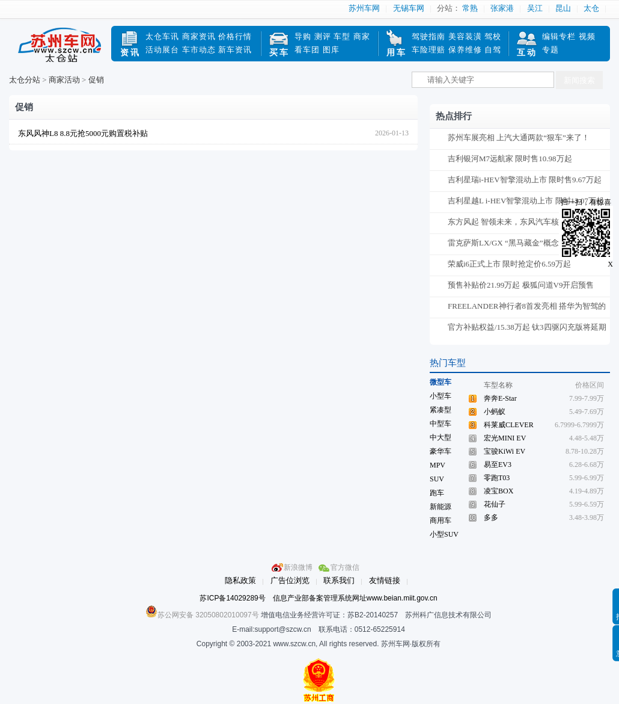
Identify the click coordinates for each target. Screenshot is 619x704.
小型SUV (444, 534)
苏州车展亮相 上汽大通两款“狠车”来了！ (519, 137)
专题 (550, 49)
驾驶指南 (428, 36)
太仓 (591, 8)
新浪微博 (298, 567)
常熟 (470, 8)
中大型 (440, 437)
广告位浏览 (290, 580)
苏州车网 (364, 8)
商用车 (440, 520)
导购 (302, 36)
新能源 (440, 506)
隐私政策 (240, 580)
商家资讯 (199, 36)
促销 (96, 79)
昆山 (563, 8)
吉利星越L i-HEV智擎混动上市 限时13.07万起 (526, 200)
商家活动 (64, 79)
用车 (396, 52)
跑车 (437, 493)
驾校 (492, 36)
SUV (437, 479)
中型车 (440, 423)
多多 (491, 517)
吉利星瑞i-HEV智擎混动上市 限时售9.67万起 (525, 179)
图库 (331, 49)
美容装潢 (465, 36)
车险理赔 (428, 49)
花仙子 (494, 504)
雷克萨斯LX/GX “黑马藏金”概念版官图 (515, 242)
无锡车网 (408, 8)
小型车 (440, 396)
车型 (342, 36)
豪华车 (440, 451)
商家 (361, 36)
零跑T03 (497, 478)
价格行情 (235, 36)
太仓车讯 (162, 36)
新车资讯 (235, 49)
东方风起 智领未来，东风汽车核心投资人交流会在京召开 (527, 224)
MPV (437, 465)
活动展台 (162, 49)
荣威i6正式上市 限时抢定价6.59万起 (509, 263)
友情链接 (384, 580)
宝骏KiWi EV (504, 451)
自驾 (492, 49)
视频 (587, 36)
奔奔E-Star (500, 398)
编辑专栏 (559, 36)
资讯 (130, 52)
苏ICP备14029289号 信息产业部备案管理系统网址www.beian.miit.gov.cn (318, 598)
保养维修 (465, 49)
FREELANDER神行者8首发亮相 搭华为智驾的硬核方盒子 (527, 308)
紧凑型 (440, 410)
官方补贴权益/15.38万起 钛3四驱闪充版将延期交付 (527, 329)
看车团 (307, 49)
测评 (322, 36)
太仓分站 (24, 79)
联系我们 (339, 580)
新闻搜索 (579, 80)
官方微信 (345, 567)
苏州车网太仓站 (60, 50)
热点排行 (454, 116)
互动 (527, 52)
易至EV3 (497, 464)
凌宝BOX (498, 491)
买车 (279, 52)
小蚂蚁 (494, 411)
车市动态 (199, 49)
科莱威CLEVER (509, 425)
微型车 (440, 382)
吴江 (535, 8)
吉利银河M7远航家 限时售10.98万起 (510, 158)
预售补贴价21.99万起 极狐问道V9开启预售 (521, 284)
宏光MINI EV (505, 438)
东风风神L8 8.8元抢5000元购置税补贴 (83, 133)
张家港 (502, 8)
